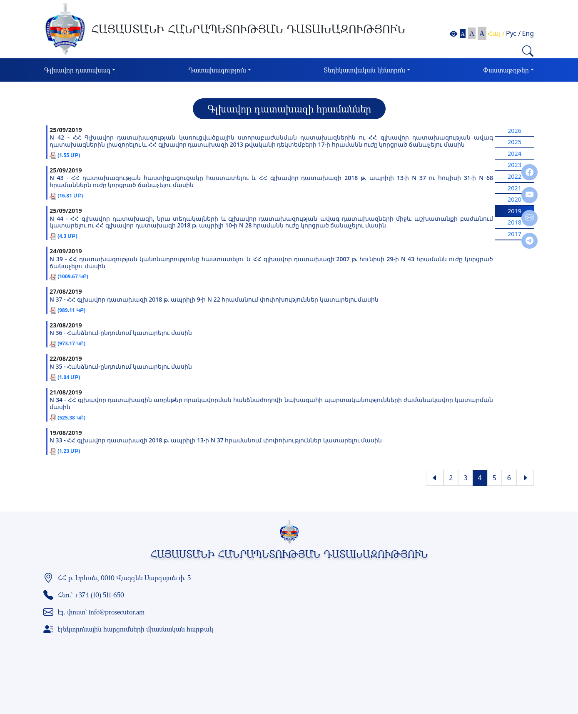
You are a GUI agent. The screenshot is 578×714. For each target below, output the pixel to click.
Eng (528, 33)
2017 (514, 234)
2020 (514, 199)
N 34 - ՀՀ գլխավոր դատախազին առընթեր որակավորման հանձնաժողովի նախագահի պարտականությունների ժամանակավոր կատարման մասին (271, 404)
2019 (514, 211)
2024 (514, 153)
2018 (514, 222)
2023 (514, 165)
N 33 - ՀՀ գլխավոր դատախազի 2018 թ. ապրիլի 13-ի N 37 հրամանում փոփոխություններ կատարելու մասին (216, 440)
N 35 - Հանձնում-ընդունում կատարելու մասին (121, 366)
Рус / (513, 33)
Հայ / (496, 33)
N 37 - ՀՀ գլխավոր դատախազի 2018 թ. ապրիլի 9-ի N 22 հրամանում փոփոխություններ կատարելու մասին (214, 299)
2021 (514, 188)
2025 (514, 142)
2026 (514, 131)
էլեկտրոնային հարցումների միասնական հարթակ (135, 629)
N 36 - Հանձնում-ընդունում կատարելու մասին (121, 333)
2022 (514, 176)
